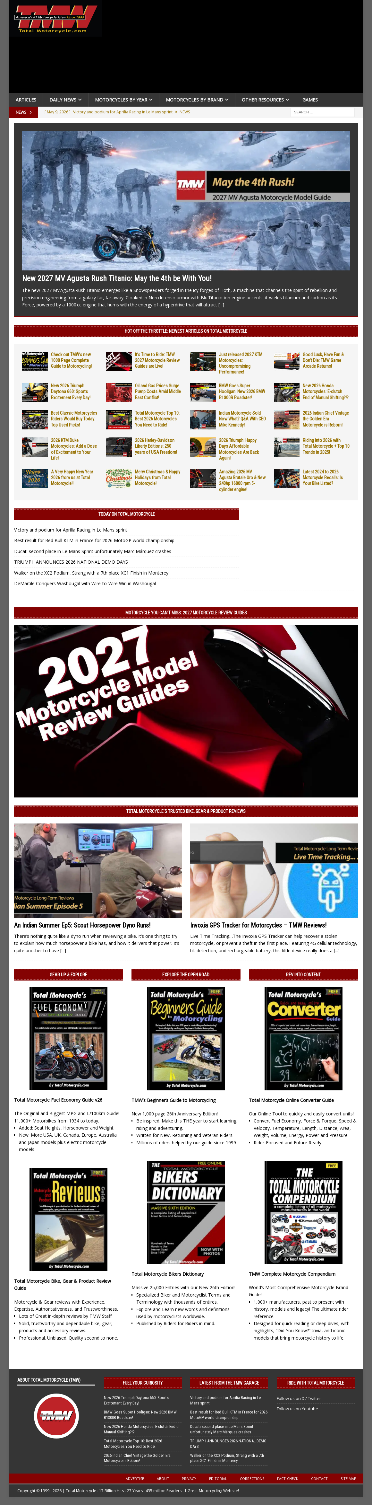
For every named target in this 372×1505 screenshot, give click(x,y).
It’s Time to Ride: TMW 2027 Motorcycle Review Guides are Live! (157, 360)
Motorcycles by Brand (194, 100)
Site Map (348, 1478)
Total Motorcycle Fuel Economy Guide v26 (58, 1100)
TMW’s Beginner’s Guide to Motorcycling (173, 1100)
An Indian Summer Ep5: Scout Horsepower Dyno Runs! (82, 925)
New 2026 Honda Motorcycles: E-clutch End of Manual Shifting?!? (326, 391)
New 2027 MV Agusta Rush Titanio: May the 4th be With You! (117, 278)
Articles (26, 100)
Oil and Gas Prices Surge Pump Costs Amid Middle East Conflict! (158, 391)
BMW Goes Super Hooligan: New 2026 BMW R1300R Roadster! (242, 391)
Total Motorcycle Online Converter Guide (291, 1100)
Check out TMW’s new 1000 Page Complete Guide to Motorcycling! (71, 360)
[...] (221, 305)
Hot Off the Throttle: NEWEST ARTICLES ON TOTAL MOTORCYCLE (186, 331)
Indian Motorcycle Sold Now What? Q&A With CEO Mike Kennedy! (242, 418)
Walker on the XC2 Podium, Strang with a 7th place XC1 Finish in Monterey (91, 573)
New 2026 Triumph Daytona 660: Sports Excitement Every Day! (70, 391)
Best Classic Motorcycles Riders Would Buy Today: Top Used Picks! (74, 418)
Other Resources (263, 100)
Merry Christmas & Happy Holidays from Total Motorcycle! (157, 477)
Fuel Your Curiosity (143, 1383)
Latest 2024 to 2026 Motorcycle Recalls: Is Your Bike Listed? (323, 477)
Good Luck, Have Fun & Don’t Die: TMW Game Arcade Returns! (323, 360)
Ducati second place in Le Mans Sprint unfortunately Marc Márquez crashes (92, 551)
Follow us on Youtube (297, 1409)
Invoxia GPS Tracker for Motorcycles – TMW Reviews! (258, 925)
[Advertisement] (233, 48)
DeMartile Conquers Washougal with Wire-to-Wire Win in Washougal (85, 583)
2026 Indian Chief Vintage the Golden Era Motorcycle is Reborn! (326, 418)
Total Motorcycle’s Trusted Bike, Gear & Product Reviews (186, 811)
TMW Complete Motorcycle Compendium (292, 1274)
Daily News (62, 100)
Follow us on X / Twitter (299, 1398)
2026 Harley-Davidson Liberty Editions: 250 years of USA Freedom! (156, 446)
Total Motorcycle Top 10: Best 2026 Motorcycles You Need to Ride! (157, 418)
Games (310, 100)
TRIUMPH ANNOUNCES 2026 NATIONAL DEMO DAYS (71, 562)
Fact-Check (287, 1478)
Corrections (252, 1478)
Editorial (218, 1478)
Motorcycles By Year (121, 100)
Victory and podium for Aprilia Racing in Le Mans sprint (70, 530)
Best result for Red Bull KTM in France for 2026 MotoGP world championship (94, 540)
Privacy (189, 1478)
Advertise (135, 1478)
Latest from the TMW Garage (229, 1383)
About (163, 1478)
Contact (319, 1478)
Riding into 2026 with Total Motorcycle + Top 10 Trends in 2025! (326, 446)
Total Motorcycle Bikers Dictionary (167, 1274)
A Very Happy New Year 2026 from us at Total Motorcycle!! (72, 477)
